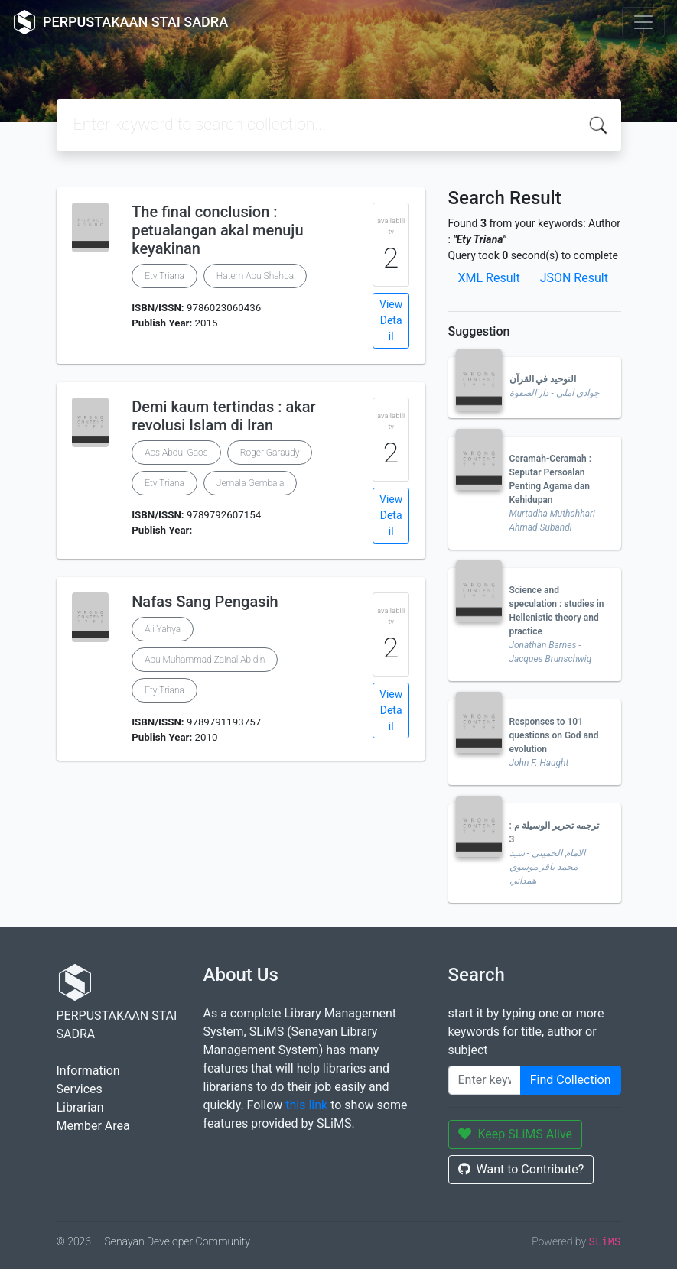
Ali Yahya (163, 629)
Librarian (80, 1107)
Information (88, 1070)
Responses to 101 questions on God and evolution (554, 735)
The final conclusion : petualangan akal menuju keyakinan (217, 230)
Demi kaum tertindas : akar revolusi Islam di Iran (223, 416)
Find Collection (570, 1080)
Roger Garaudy (270, 452)
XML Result (489, 278)
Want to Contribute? (521, 1169)
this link (306, 1105)
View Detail (390, 320)
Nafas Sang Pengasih (205, 601)
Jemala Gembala (250, 483)
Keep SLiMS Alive (515, 1134)
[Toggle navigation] (643, 22)
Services (80, 1089)
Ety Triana (164, 276)
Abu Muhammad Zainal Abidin (205, 659)
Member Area (93, 1125)
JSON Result (574, 278)
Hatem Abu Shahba (255, 276)
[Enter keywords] (484, 1080)
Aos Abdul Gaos (176, 452)
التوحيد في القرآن (543, 379)
